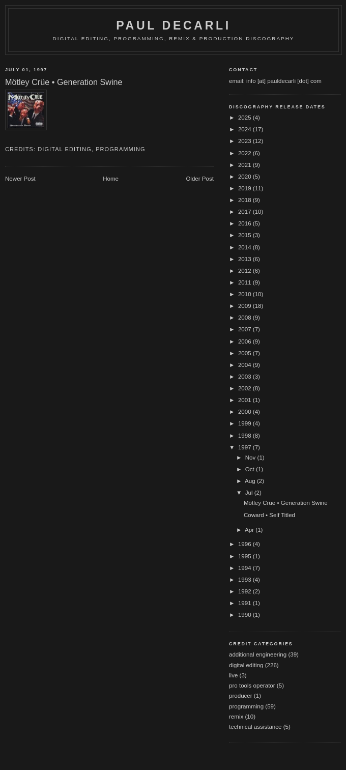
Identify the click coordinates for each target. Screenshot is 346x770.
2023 (245, 141)
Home (111, 179)
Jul (249, 493)
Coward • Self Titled (269, 515)
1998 (245, 436)
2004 (245, 365)
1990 (245, 615)
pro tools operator (252, 685)
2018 (245, 200)
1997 (245, 447)
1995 (245, 556)
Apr (250, 530)
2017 (245, 212)
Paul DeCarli (173, 25)
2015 (245, 235)
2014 (245, 247)
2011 (245, 282)
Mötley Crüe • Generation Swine (286, 503)
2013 (245, 259)
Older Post (200, 179)
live (233, 675)
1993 (245, 580)
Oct (250, 469)
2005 (245, 353)
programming (121, 149)
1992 (245, 591)
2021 (245, 165)
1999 (245, 423)
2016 (245, 223)
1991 (245, 603)
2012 (245, 271)
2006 (245, 341)
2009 (245, 306)
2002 (245, 388)
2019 (245, 188)
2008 (245, 318)
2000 (245, 412)
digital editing (65, 149)
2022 (245, 153)
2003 (245, 377)
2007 (245, 329)
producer (240, 696)
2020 (245, 177)
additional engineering (257, 654)
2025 (245, 118)
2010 (245, 294)
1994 (245, 568)
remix (236, 717)
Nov (251, 457)
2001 (245, 400)
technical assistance (255, 727)
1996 (245, 544)
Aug (251, 481)
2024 (245, 129)
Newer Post (20, 179)
